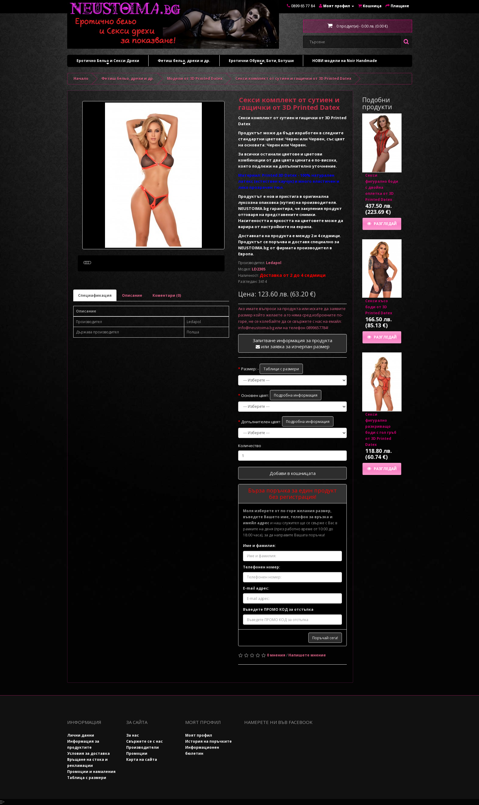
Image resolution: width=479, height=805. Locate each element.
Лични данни (80, 735)
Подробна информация (295, 395)
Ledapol (273, 262)
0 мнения (276, 655)
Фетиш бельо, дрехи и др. (184, 62)
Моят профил (198, 735)
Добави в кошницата (293, 473)
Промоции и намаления (91, 771)
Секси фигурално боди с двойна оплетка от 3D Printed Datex (381, 187)
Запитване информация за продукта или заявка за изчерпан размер (292, 343)
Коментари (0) (167, 324)
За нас (132, 735)
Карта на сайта (141, 759)
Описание (132, 324)
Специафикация (95, 324)
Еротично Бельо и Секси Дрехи (108, 62)
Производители (142, 747)
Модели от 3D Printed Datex (194, 78)
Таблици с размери (281, 368)
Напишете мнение (307, 655)
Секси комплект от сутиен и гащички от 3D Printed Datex (293, 78)
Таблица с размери (86, 777)
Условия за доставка (88, 753)
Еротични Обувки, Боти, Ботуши (261, 62)
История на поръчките (208, 741)
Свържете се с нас (144, 741)
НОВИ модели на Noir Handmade (344, 60)
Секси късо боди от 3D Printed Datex (378, 307)
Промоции (136, 753)
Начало (81, 78)
